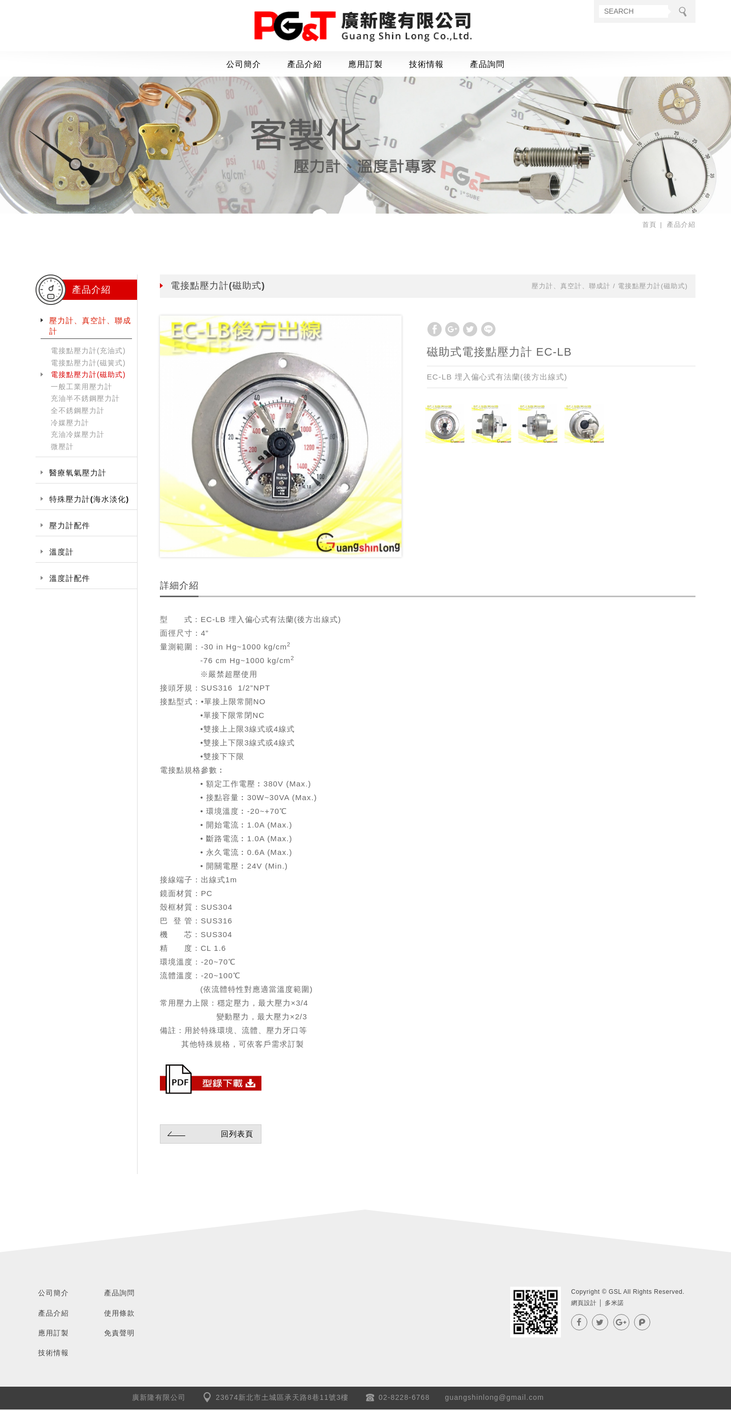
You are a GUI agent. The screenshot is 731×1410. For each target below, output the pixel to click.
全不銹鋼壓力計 (78, 411)
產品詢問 (487, 64)
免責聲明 (119, 1333)
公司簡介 (243, 64)
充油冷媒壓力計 (78, 435)
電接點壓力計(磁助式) (88, 375)
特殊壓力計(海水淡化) (89, 499)
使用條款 (119, 1313)
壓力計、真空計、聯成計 (90, 326)
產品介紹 (304, 64)
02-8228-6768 (404, 1398)
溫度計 (61, 552)
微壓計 (62, 447)
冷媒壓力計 (70, 423)
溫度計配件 (69, 578)
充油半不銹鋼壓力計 (85, 399)
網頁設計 (583, 1303)
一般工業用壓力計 (81, 387)
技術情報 (426, 64)
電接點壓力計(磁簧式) (88, 363)
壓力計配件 (69, 526)
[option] (281, 436)
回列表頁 (208, 1134)
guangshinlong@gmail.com (494, 1398)
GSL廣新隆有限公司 (365, 26)
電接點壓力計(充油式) (88, 351)
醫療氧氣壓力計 (78, 473)
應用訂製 (365, 64)
